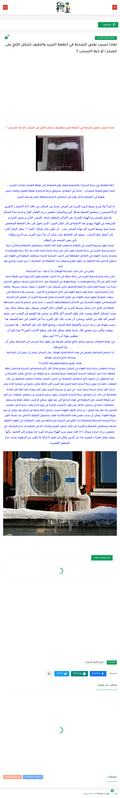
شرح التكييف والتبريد (106, 38)
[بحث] (5, 7)
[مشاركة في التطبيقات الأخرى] (49, 673)
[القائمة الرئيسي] (114, 7)
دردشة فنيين (89, 794)
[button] (98, 673)
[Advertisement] (60, 91)
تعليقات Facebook (33, 777)
